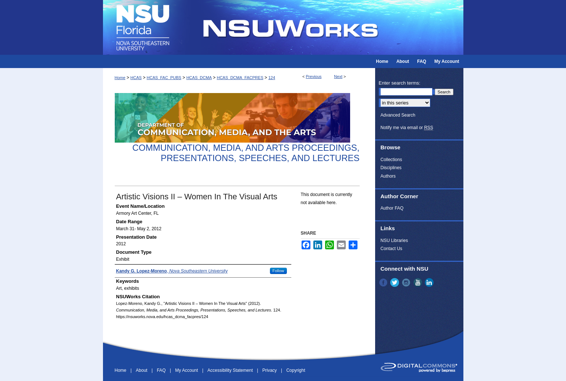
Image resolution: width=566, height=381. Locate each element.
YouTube (418, 282)
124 (271, 77)
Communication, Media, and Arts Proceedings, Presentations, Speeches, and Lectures (246, 153)
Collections (391, 159)
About (142, 370)
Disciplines (391, 167)
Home (120, 77)
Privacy (270, 370)
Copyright (295, 370)
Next (338, 76)
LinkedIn (430, 282)
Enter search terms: (399, 83)
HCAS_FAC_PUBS (164, 77)
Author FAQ (392, 208)
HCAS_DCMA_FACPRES (240, 77)
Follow (278, 270)
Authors (388, 176)
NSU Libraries (394, 240)
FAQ (162, 370)
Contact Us (391, 248)
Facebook (384, 282)
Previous (314, 76)
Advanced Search (398, 115)
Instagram (407, 282)
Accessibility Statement (230, 370)
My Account (187, 370)
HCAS (136, 77)
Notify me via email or (407, 127)
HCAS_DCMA (199, 77)
